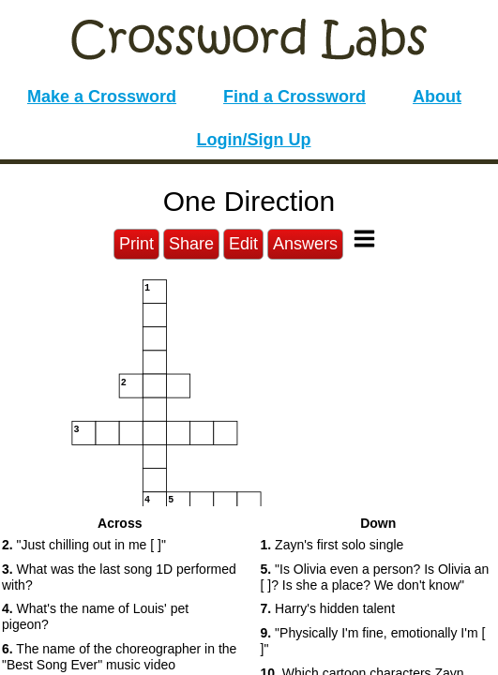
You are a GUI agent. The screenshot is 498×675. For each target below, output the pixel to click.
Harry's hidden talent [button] (328, 608)
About (437, 96)
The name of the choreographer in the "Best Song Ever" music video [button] (119, 656)
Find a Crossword (294, 96)
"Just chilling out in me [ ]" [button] (84, 544)
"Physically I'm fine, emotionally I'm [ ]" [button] (373, 640)
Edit (243, 243)
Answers (305, 243)
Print (136, 243)
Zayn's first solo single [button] (332, 544)
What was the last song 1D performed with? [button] (119, 577)
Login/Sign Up (254, 139)
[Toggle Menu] (364, 238)
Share (191, 243)
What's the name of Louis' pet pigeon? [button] (95, 616)
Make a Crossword (101, 96)
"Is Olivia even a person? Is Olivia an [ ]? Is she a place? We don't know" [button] (375, 577)
